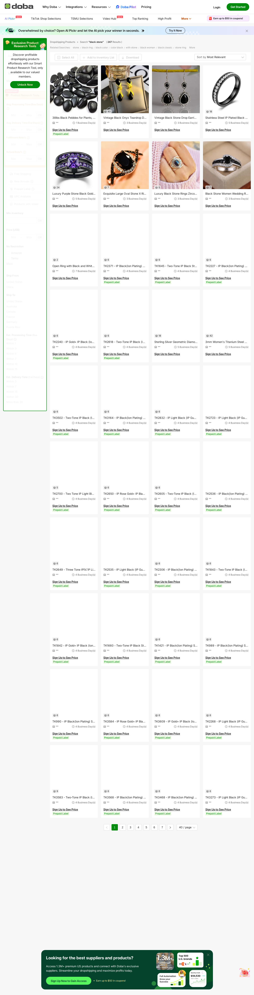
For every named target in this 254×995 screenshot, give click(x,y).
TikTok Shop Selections (46, 18)
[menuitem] (13, 18)
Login (216, 7)
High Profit (164, 18)
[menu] (103, 18)
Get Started (238, 7)
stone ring (180, 47)
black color (102, 47)
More (186, 18)
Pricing (146, 7)
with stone (131, 47)
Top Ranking (140, 18)
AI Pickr (13, 18)
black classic (165, 47)
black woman (147, 47)
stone (76, 47)
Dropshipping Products (62, 41)
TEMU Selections (82, 18)
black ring (87, 47)
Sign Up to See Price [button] (65, 129)
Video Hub (112, 18)
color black (117, 47)
